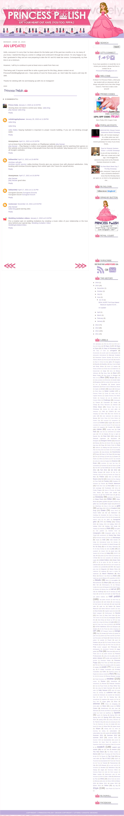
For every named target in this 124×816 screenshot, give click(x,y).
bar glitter (109, 363)
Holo (108, 529)
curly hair (102, 432)
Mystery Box (105, 590)
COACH (111, 412)
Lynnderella (104, 568)
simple (112, 707)
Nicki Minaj (101, 621)
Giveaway (99, 498)
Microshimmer (97, 583)
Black (115, 374)
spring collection (113, 720)
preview (95, 661)
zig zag (115, 786)
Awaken (118, 360)
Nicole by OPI (111, 621)
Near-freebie (98, 612)
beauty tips (107, 369)
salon (113, 691)
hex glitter (107, 520)
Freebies (115, 482)
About (17, 35)
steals (113, 725)
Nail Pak (115, 595)
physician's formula (108, 650)
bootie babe (116, 381)
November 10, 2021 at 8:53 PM (29, 204)
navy (119, 609)
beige (104, 372)
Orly (98, 634)
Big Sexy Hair (105, 374)
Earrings (102, 457)
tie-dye (95, 757)
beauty (116, 367)
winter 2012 (114, 784)
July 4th (95, 556)
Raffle (104, 672)
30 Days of (107, 347)
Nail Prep (115, 600)
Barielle (97, 365)
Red (111, 675)
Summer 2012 (112, 736)
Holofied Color (112, 531)
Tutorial (105, 764)
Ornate (104, 634)
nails (94, 607)
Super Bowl (105, 743)
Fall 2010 (112, 468)
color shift (96, 417)
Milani (106, 583)
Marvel (109, 577)
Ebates (95, 459)
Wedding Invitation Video (41, 223)
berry (111, 372)
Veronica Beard (97, 773)
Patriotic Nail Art (114, 639)
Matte (115, 577)
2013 (97, 329)
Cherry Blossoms (105, 405)
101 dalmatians (97, 345)
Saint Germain (108, 689)
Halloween (114, 513)
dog (117, 444)
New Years (99, 616)
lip (97, 563)
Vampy (95, 771)
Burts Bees (98, 392)
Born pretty (106, 383)
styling (103, 732)
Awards (41, 35)
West (101, 777)
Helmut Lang (97, 520)
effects (101, 459)
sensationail (96, 700)
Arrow (105, 360)
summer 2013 (98, 738)
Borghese (98, 383)
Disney (97, 444)
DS (113, 450)
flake (94, 477)
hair (106, 513)
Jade (108, 550)
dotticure (98, 448)
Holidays (95, 529)
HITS (101, 522)
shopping (114, 705)
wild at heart (111, 780)
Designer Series (106, 442)
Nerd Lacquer (97, 614)
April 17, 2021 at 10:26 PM (29, 175)
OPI (94, 632)
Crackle (110, 428)
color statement (107, 417)
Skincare (95, 711)
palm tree (95, 636)
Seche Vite (102, 698)
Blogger (115, 376)
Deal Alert (106, 437)
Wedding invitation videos (19, 218)
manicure (96, 574)
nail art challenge (98, 592)
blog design (107, 376)
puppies (118, 666)
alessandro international (99, 356)
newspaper (112, 618)
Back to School (99, 363)
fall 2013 (114, 471)
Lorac (102, 565)
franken (109, 480)
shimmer (96, 705)
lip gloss (103, 563)
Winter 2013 (97, 786)
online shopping (114, 630)
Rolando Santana (114, 684)
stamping (113, 723)
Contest (102, 424)
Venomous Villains (113, 771)
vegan (102, 771)
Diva (103, 444)
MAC (111, 568)
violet (106, 773)
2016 (97, 283)
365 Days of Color (99, 351)
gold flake (100, 509)
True (98, 764)
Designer (95, 441)
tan (102, 750)
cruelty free (110, 430)
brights (97, 390)
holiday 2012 (114, 525)
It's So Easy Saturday (111, 547)
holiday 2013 (97, 527)
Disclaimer (70, 35)
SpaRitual (108, 714)
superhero (115, 743)
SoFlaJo (115, 711)
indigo (94, 543)
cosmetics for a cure (98, 426)
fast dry (115, 473)
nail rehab (107, 603)
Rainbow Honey (113, 672)
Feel (104, 475)
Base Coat (112, 365)
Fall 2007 (97, 468)
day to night (114, 435)
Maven (105, 579)
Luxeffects (95, 568)
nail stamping (116, 603)
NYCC (111, 625)
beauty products (97, 369)
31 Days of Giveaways (109, 349)
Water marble (97, 775)
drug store (101, 450)
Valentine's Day (113, 768)
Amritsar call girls (15, 162)
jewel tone (114, 552)
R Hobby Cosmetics (104, 670)
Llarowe (95, 565)
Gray (94, 511)
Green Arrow (114, 511)
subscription (113, 732)
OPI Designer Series (106, 632)
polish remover (108, 654)
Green (103, 511)
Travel (111, 762)
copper (110, 423)
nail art (113, 590)
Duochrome (116, 453)
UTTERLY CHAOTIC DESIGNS (86, 814)
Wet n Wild (108, 777)
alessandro (114, 354)
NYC (118, 623)
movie (100, 588)
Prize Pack (104, 663)
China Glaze (97, 408)
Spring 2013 (108, 718)
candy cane (114, 394)
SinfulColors (104, 709)
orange (117, 632)
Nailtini (111, 607)
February (100, 319)
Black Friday (97, 376)
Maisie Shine (114, 570)
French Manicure (114, 484)
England (107, 462)
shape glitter (106, 702)
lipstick (116, 563)
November (101, 289)
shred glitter (96, 707)
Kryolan (116, 556)
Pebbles (95, 643)
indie (103, 541)
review (110, 679)
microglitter (114, 581)
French (103, 484)
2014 (97, 326)
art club (111, 360)
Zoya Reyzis (109, 789)
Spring (105, 716)
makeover (95, 572)
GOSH (107, 509)
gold (118, 507)
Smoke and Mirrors (106, 711)
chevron (115, 405)
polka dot (106, 657)
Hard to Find (105, 518)
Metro (107, 581)
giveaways (110, 498)
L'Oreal (95, 559)
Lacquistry (108, 559)
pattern (95, 641)
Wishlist (29, 35)
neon (116, 612)
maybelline (112, 579)
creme (99, 430)
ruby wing (98, 689)
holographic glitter (110, 534)
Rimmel (104, 684)
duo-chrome (105, 453)
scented (95, 696)
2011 (97, 335)
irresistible (104, 545)
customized (111, 432)
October (100, 292)
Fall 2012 (103, 471)
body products (99, 381)
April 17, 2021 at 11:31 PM (28, 190)
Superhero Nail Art (98, 745)
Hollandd (102, 529)
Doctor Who (110, 444)
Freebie (106, 482)
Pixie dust (110, 652)
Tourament (96, 762)
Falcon (114, 466)
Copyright (55, 35)
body (118, 378)
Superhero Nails (109, 745)
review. (95, 682)
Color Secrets (114, 414)
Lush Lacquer (114, 565)
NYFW (118, 625)
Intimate (115, 543)
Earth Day (109, 457)
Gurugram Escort (28, 195)
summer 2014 (112, 738)
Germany (95, 495)
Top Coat (111, 757)
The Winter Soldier (112, 753)
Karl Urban (109, 556)
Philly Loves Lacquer (100, 648)
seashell (110, 696)
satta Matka (13, 130)
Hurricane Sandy (100, 538)
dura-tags (117, 455)
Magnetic (104, 570)
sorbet (94, 714)
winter (103, 782)
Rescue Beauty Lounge (113, 677)
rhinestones (96, 684)
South (101, 714)
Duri (96, 457)
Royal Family (103, 687)
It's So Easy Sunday (98, 550)
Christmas (96, 410)
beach (108, 367)
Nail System (98, 605)
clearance (95, 412)
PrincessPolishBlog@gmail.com (106, 71)
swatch (101, 747)
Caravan (102, 399)
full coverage (97, 489)
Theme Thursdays (105, 755)
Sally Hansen (103, 691)
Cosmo (116, 426)
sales (94, 691)
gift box (117, 495)
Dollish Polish (110, 446)
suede (107, 734)
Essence (115, 462)
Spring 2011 (114, 716)
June (99, 298)
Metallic (98, 581)
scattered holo (111, 693)
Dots (118, 446)
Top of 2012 (106, 759)
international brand (105, 543)
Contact (84, 35)
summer (114, 734)
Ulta (94, 766)
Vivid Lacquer (114, 773)
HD (111, 518)
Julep (108, 554)
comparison (115, 421)
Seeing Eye (113, 698)
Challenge (106, 401)
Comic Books (114, 419)
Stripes (98, 729)
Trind (117, 762)
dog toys (95, 446)
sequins (112, 700)
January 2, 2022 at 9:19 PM (41, 218)
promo (118, 663)
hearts (116, 518)
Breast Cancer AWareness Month (111, 387)
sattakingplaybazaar (16, 119)
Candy (106, 394)
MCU (118, 579)
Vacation (103, 768)
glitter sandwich (114, 502)
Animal (116, 358)
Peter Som (111, 645)
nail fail (100, 595)
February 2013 (97, 475)
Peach (109, 641)
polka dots (115, 657)
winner (118, 780)
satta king (46, 108)
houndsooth (103, 536)
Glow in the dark (109, 507)
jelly (113, 550)
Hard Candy (96, 518)
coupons (102, 428)
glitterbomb (117, 504)
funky (116, 489)
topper (116, 759)
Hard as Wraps (113, 516)
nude (112, 623)
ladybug (116, 559)
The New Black (98, 753)
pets (117, 645)
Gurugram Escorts (30, 193)
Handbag (95, 516)
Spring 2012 (97, 718)
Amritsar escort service (17, 164)
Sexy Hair (96, 702)
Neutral (117, 614)
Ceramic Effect (97, 401)
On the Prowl (103, 630)
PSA (96, 666)
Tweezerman (114, 764)
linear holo (116, 561)
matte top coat (97, 579)
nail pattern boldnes (99, 597)
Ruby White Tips (115, 687)
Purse (112, 668)
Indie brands (114, 540)
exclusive (103, 464)
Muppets (106, 588)
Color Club (104, 414)
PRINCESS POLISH (46, 814)
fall (119, 466)
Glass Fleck (99, 500)
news (105, 618)
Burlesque (117, 390)
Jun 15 (101, 301)
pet (101, 643)
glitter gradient (103, 502)
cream (118, 428)
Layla (94, 561)
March (99, 316)
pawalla (102, 641)
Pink (100, 652)
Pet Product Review (110, 643)
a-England (113, 351)
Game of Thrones (109, 491)
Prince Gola (13, 105)
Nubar (106, 623)
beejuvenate (96, 372)
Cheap (95, 405)
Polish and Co (97, 654)
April (99, 313)
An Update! (102, 309)
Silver (104, 707)
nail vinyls (115, 605)
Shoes (107, 705)
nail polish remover (105, 600)
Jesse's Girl (104, 552)
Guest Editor (97, 513)
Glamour (117, 498)
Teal (107, 750)
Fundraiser (108, 489)
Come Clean (104, 419)
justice (102, 556)
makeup (103, 572)
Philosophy (114, 648)
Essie (95, 464)
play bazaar (12, 110)
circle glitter (114, 410)
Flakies (101, 478)
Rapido (95, 675)
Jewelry (95, 554)
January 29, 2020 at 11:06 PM (37, 119)
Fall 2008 (105, 468)
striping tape (107, 729)
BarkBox (104, 365)
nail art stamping (110, 592)
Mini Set (96, 586)
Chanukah (107, 403)
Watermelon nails (110, 775)
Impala (97, 540)
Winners (97, 782)
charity (115, 403)
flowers (95, 480)
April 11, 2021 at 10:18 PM (29, 141)
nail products (97, 603)
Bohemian (108, 381)
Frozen (116, 486)
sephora (104, 700)
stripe (99, 727)
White (102, 780)
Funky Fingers (97, 491)
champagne (117, 401)
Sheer (115, 702)
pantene (102, 636)
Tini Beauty (102, 757)
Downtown (115, 448)
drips (94, 450)
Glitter (109, 500)
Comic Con (96, 421)
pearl (116, 641)
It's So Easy (97, 547)
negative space (109, 612)
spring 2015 (102, 720)
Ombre (95, 630)
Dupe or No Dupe (107, 455)
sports (98, 716)
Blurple (112, 378)
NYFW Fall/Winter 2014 (102, 627)
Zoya (95, 789)
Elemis (107, 459)
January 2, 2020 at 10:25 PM (30, 105)
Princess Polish (106, 661)
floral (116, 477)
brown (103, 390)
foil (102, 480)
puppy (97, 668)
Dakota (106, 435)
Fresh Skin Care (100, 486)
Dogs (102, 446)
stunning (95, 732)
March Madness (108, 574)
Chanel (98, 403)
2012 (97, 332)
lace (101, 559)
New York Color (110, 616)
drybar (107, 450)
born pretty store (115, 383)
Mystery (97, 590)
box (97, 385)
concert (95, 423)
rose (96, 687)
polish (116, 652)
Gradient (114, 509)
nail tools (106, 605)
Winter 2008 (111, 782)
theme (95, 755)
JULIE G (116, 554)
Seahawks (102, 696)
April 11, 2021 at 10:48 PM (28, 159)
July (98, 295)
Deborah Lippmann (99, 439)
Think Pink (115, 755)
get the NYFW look (107, 495)
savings (101, 693)
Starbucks (100, 725)
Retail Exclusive (99, 680)
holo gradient (100, 531)
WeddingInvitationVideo (17, 225)
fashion (108, 473)
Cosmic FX (109, 426)
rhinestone (114, 682)
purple (104, 668)
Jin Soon (101, 554)
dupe (97, 455)
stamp (107, 723)
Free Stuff (98, 482)
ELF (112, 459)
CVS (100, 435)
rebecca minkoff (103, 675)
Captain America (97, 396)
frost (109, 487)
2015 (97, 286)
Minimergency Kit (107, 586)
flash (110, 477)
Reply (10, 113)
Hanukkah (103, 516)
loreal (107, 565)
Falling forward (97, 473)
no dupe (100, 623)
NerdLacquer (108, 614)
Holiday (108, 523)
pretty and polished (112, 659)
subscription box (98, 734)
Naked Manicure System (108, 609)
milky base (115, 583)
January (100, 322)
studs (116, 729)
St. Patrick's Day (98, 723)
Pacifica (110, 634)
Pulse (101, 666)
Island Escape (113, 545)
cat (109, 399)
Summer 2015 (97, 741)
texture (114, 750)
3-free (99, 347)
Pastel (105, 639)
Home (6, 35)
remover (101, 677)
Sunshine (95, 743)
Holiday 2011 (103, 525)
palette (116, 634)
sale (116, 689)
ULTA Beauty (102, 766)
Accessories (96, 354)
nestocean (12, 204)
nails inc (102, 607)
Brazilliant (104, 385)
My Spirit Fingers (115, 588)
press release (97, 659)
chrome (105, 410)
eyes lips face (113, 464)
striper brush (116, 727)
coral (116, 423)
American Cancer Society (103, 358)
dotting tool (106, 448)
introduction (96, 545)
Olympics (115, 627)
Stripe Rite (107, 727)
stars (107, 725)
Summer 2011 (98, 736)
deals (116, 437)
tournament (104, 762)
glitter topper (108, 504)
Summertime (107, 741)
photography (96, 650)
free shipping (116, 480)
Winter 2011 (103, 784)
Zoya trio (117, 789)
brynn (110, 390)
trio (94, 764)
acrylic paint (105, 354)
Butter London (109, 392)
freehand (95, 484)
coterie (95, 428)
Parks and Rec (111, 636)
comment (106, 421)
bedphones (115, 369)
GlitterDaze (98, 507)
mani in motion (113, 572)
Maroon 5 (101, 577)
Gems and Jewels (111, 493)
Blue (102, 378)
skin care (115, 709)
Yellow (106, 786)
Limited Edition (104, 561)
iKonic (109, 538)
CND (103, 412)
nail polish (114, 597)
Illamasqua (116, 538)
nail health (107, 595)
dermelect (114, 439)
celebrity (115, 399)
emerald (118, 459)
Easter (116, 457)
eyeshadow (96, 466)
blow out (95, 378)
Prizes (111, 663)
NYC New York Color (101, 625)
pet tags (103, 645)
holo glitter (117, 529)
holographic (97, 534)
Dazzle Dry (96, 437)
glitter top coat (97, 504)
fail (109, 466)
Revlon (103, 682)
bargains (117, 363)
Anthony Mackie (97, 360)
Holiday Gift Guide (111, 527)
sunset (116, 741)
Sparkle (117, 714)
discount (117, 441)
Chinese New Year (112, 408)
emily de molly (99, 462)
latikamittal (12, 159)
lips (110, 563)
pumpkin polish (109, 666)
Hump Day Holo (114, 536)
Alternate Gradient (114, 356)
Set (117, 700)
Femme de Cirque (113, 475)
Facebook (104, 466)
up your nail (112, 766)
